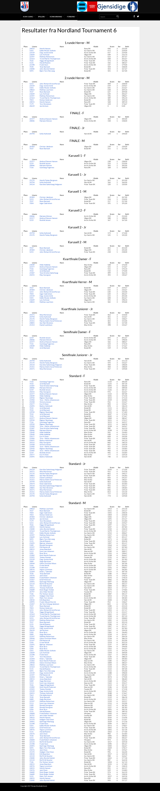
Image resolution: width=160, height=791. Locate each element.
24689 (32, 590)
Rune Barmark (45, 92)
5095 (31, 71)
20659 (32, 106)
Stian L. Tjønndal (46, 572)
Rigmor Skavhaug (46, 398)
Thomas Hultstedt (46, 588)
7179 (31, 104)
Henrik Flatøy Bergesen (48, 180)
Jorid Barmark (45, 271)
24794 (32, 134)
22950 (32, 398)
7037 (31, 92)
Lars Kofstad (44, 55)
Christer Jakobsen (46, 146)
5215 (31, 84)
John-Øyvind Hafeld (47, 69)
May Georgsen (45, 275)
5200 (31, 553)
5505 (31, 51)
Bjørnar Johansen (46, 543)
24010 (32, 600)
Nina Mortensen (46, 315)
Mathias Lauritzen (46, 90)
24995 (32, 602)
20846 (32, 121)
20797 (32, 592)
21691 (32, 543)
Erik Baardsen (45, 600)
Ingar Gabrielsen (46, 203)
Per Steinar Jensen (46, 594)
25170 (32, 180)
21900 (32, 400)
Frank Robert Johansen (48, 578)
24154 (32, 184)
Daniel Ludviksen (46, 325)
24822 (32, 90)
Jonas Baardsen (45, 549)
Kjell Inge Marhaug (47, 582)
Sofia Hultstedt (45, 134)
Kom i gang (28, 17)
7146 (31, 594)
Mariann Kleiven (46, 121)
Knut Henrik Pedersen (48, 555)
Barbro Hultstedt (46, 406)
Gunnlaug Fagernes (47, 167)
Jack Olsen (43, 576)
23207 (32, 604)
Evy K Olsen (44, 404)
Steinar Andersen (46, 100)
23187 (32, 273)
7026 (31, 61)
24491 (32, 582)
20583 (32, 146)
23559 (32, 53)
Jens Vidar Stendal (46, 592)
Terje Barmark (45, 67)
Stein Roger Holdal (47, 590)
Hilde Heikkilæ (45, 265)
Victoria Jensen (45, 402)
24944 (32, 563)
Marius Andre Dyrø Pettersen (51, 321)
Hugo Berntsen (45, 561)
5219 (31, 163)
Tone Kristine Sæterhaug (49, 273)
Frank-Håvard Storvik (48, 602)
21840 (32, 69)
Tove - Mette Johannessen (49, 400)
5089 (31, 561)
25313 (32, 325)
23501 (32, 557)
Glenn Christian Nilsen (48, 563)
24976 (32, 569)
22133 (32, 584)
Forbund (71, 17)
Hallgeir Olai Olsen (47, 596)
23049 (32, 265)
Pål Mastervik (45, 547)
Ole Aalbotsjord (45, 586)
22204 (32, 572)
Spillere (41, 17)
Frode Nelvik (44, 565)
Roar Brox (43, 553)
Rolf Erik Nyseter (46, 584)
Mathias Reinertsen (47, 57)
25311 (32, 321)
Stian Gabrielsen (46, 484)
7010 (31, 271)
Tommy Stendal (45, 557)
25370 (32, 596)
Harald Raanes (45, 63)
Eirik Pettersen (45, 580)
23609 (32, 55)
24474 (32, 484)
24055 (32, 49)
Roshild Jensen (45, 163)
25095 (32, 406)
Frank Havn (44, 65)
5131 (31, 63)
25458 (32, 402)
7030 (31, 67)
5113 (31, 551)
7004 (31, 203)
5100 (31, 565)
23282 (32, 555)
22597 (32, 57)
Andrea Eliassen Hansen (48, 119)
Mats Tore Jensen (46, 598)
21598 (32, 65)
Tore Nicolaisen (45, 104)
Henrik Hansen (45, 49)
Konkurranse (56, 17)
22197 (32, 547)
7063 (31, 586)
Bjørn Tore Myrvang (47, 71)
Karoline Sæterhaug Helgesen (51, 184)
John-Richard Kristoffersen (50, 84)
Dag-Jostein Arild (46, 53)
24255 (32, 275)
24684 (32, 578)
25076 (32, 576)
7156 (31, 167)
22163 (32, 59)
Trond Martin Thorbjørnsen (50, 59)
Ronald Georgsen (46, 545)
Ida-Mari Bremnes (46, 323)
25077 (32, 404)
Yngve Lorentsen (46, 569)
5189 (31, 545)
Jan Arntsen (44, 106)
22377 (32, 119)
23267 (32, 580)
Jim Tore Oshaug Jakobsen (49, 604)
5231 (31, 598)
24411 (32, 588)
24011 (32, 549)
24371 (32, 315)
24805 (32, 323)
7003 (31, 100)
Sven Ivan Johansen (47, 551)
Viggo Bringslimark (47, 61)
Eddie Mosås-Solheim (48, 51)
